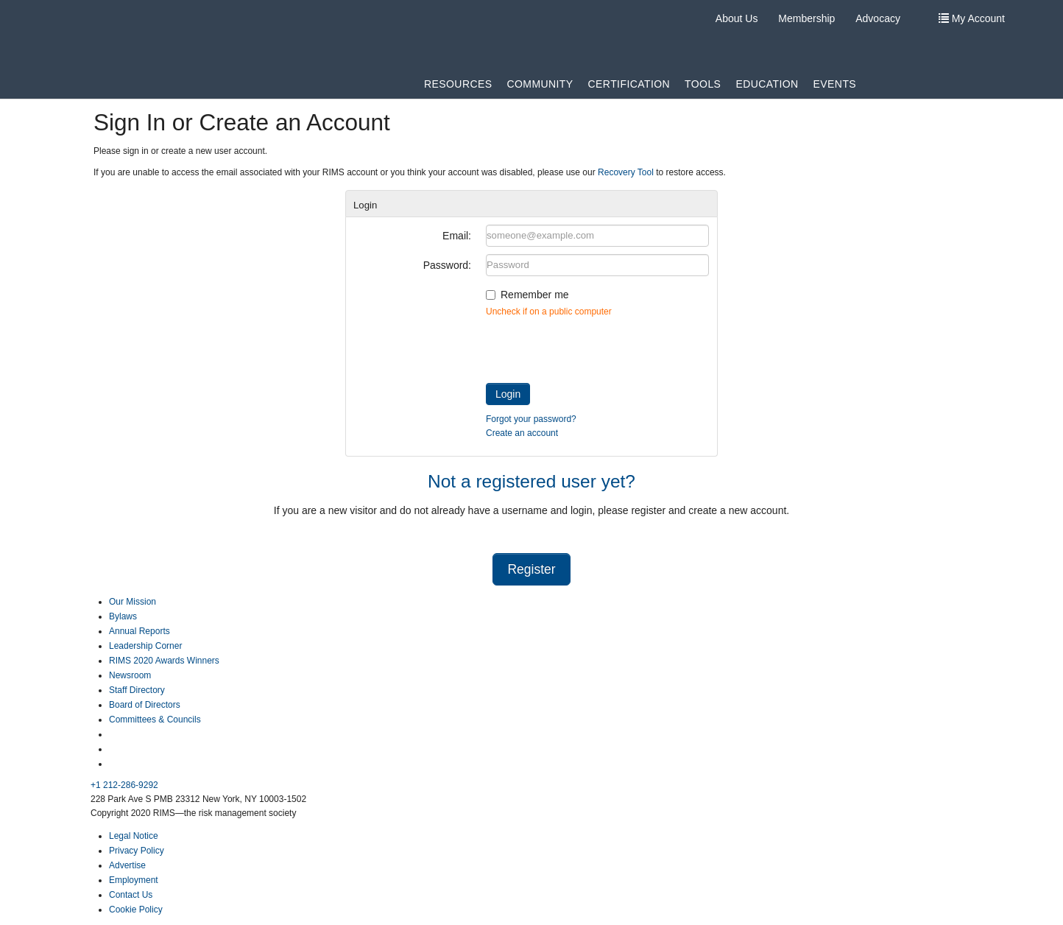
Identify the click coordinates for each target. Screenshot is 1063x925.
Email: (456, 236)
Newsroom (130, 675)
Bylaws (123, 616)
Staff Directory (137, 690)
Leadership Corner (145, 646)
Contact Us (130, 895)
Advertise (127, 865)
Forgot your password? (531, 419)
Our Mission (132, 602)
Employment (133, 880)
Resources (458, 84)
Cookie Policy (136, 909)
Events (835, 84)
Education (766, 84)
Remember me (535, 294)
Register (531, 569)
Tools (703, 84)
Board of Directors (144, 705)
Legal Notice (133, 836)
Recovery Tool (626, 172)
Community (539, 84)
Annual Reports (139, 631)
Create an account (522, 433)
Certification (629, 84)
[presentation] (598, 347)
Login (507, 394)
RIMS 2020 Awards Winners (164, 660)
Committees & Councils (155, 719)
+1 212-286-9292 (124, 785)
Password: (447, 265)
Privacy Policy (136, 850)
